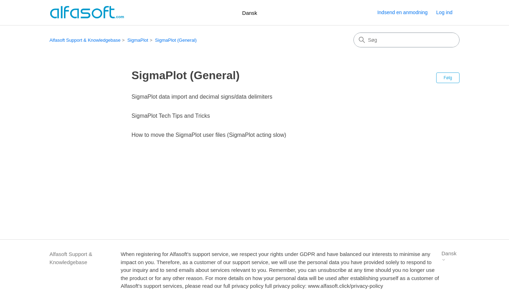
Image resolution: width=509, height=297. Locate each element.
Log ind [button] (444, 12)
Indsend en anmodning (402, 12)
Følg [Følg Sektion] (448, 77)
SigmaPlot (137, 40)
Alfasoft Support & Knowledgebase (85, 40)
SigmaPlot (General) (176, 40)
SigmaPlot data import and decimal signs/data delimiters (201, 97)
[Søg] (406, 40)
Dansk (249, 13)
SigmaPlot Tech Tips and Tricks (170, 116)
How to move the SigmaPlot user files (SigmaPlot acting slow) (208, 135)
